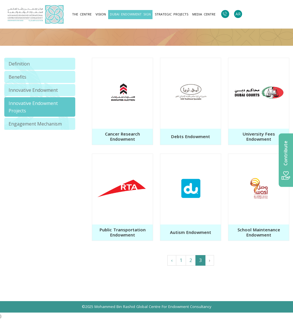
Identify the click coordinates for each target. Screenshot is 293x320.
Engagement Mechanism (35, 124)
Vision (101, 14)
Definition (19, 64)
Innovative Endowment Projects (33, 107)
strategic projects (171, 14)
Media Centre (203, 14)
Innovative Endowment (33, 90)
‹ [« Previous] (172, 260)
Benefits (17, 77)
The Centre (82, 14)
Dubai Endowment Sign (130, 14)
